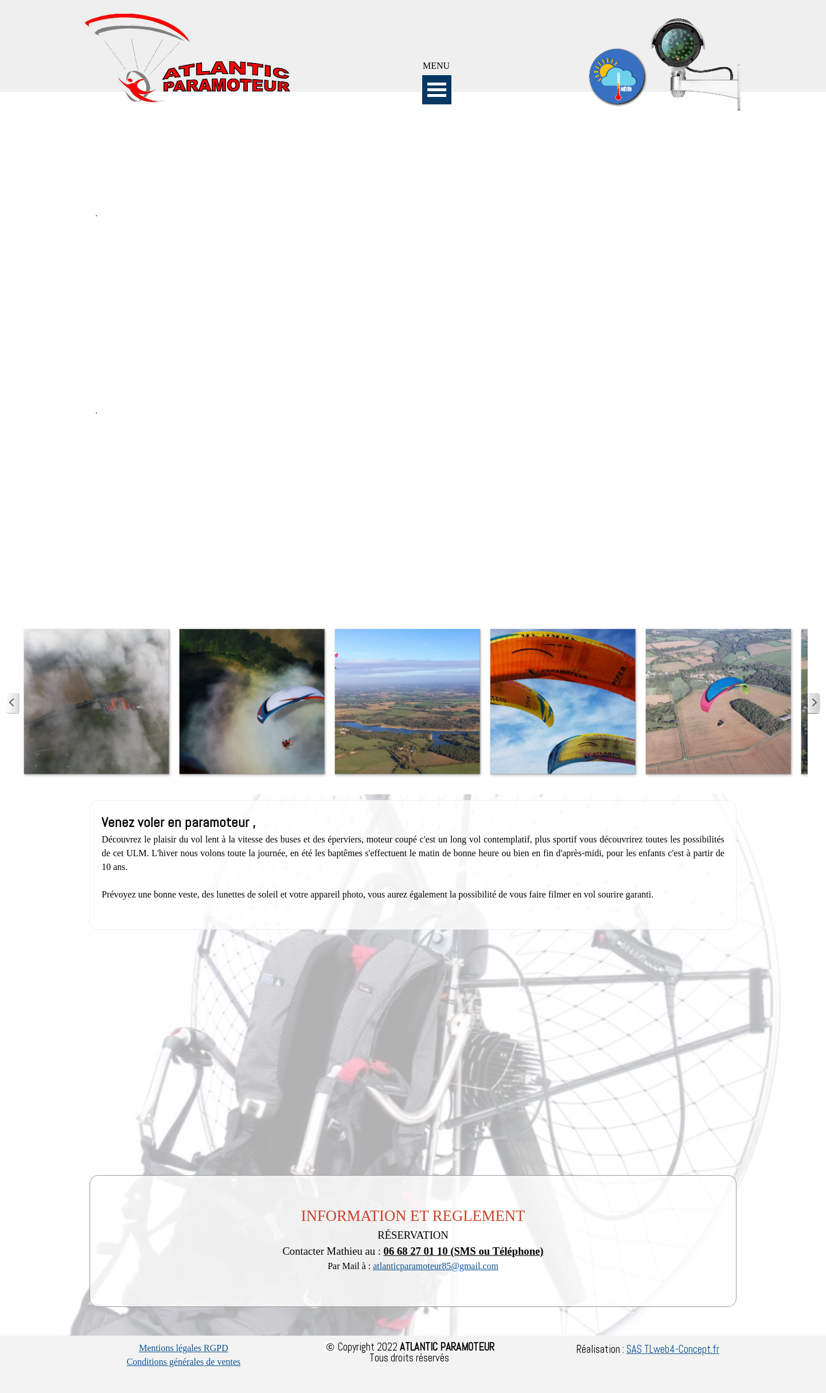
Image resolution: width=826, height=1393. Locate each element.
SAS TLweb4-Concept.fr (672, 1349)
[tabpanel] (437, 66)
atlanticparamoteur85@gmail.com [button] (435, 1266)
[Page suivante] (813, 703)
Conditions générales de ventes (184, 1362)
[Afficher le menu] (437, 90)
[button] (96, 701)
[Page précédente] (13, 703)
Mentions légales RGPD (183, 1348)
